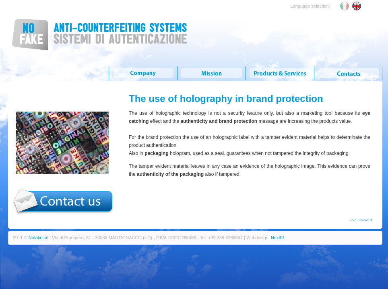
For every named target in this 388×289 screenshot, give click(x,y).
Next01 (278, 237)
